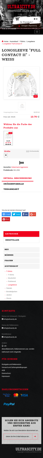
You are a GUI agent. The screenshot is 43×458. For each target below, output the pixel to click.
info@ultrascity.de (10, 319)
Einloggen (25, 26)
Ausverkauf (14, 41)
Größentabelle (34, 151)
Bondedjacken (11, 291)
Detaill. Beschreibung (17, 178)
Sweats (9, 288)
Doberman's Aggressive (20, 167)
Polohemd (12, 281)
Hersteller (12, 240)
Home (6, 41)
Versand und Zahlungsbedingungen (14, 367)
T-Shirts (22, 41)
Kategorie (11, 234)
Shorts (8, 298)
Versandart (11, 189)
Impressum (6, 376)
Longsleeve (31, 41)
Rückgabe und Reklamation (11, 364)
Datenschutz (6, 373)
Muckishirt (12, 278)
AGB (3, 370)
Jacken (9, 295)
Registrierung (33, 26)
